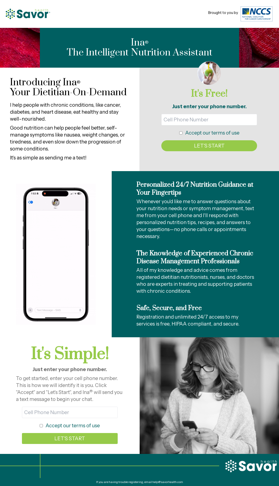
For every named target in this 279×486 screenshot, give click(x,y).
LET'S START (209, 146)
